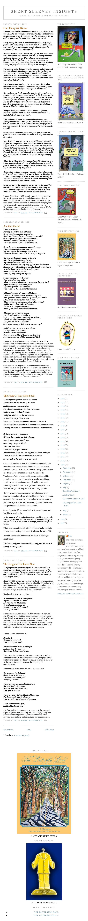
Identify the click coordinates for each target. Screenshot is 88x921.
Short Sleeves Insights (44, 11)
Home (29, 730)
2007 (63, 523)
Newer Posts (8, 730)
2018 (63, 430)
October (66, 476)
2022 (63, 414)
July (65, 488)
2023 (63, 410)
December (67, 468)
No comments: (36, 213)
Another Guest (11, 226)
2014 (63, 445)
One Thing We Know (15, 28)
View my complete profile (71, 594)
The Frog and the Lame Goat (19, 564)
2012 (63, 453)
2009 (63, 465)
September (67, 480)
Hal (70, 536)
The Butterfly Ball (46, 912)
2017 (63, 433)
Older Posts (49, 730)
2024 (63, 406)
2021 (63, 418)
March (66, 514)
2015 (63, 441)
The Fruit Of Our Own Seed (18, 395)
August (66, 484)
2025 (63, 402)
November (67, 472)
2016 (63, 437)
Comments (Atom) (21, 735)
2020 (63, 422)
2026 (63, 398)
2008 (63, 519)
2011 (63, 457)
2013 (63, 449)
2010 (63, 461)
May (65, 510)
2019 (63, 426)
